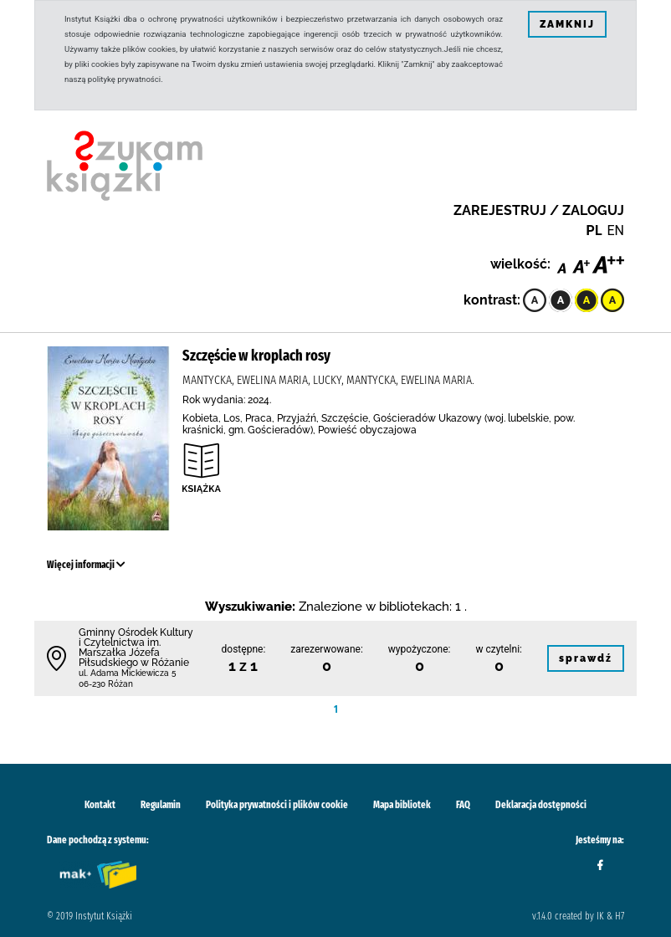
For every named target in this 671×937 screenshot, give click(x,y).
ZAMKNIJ (567, 24)
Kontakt (100, 805)
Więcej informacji (86, 565)
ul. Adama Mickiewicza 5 (127, 673)
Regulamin (161, 805)
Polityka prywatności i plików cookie (277, 805)
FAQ (463, 805)
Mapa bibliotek (402, 805)
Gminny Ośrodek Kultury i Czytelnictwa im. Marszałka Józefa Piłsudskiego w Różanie (136, 647)
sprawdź (585, 658)
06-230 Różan (106, 684)
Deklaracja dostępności (540, 805)
